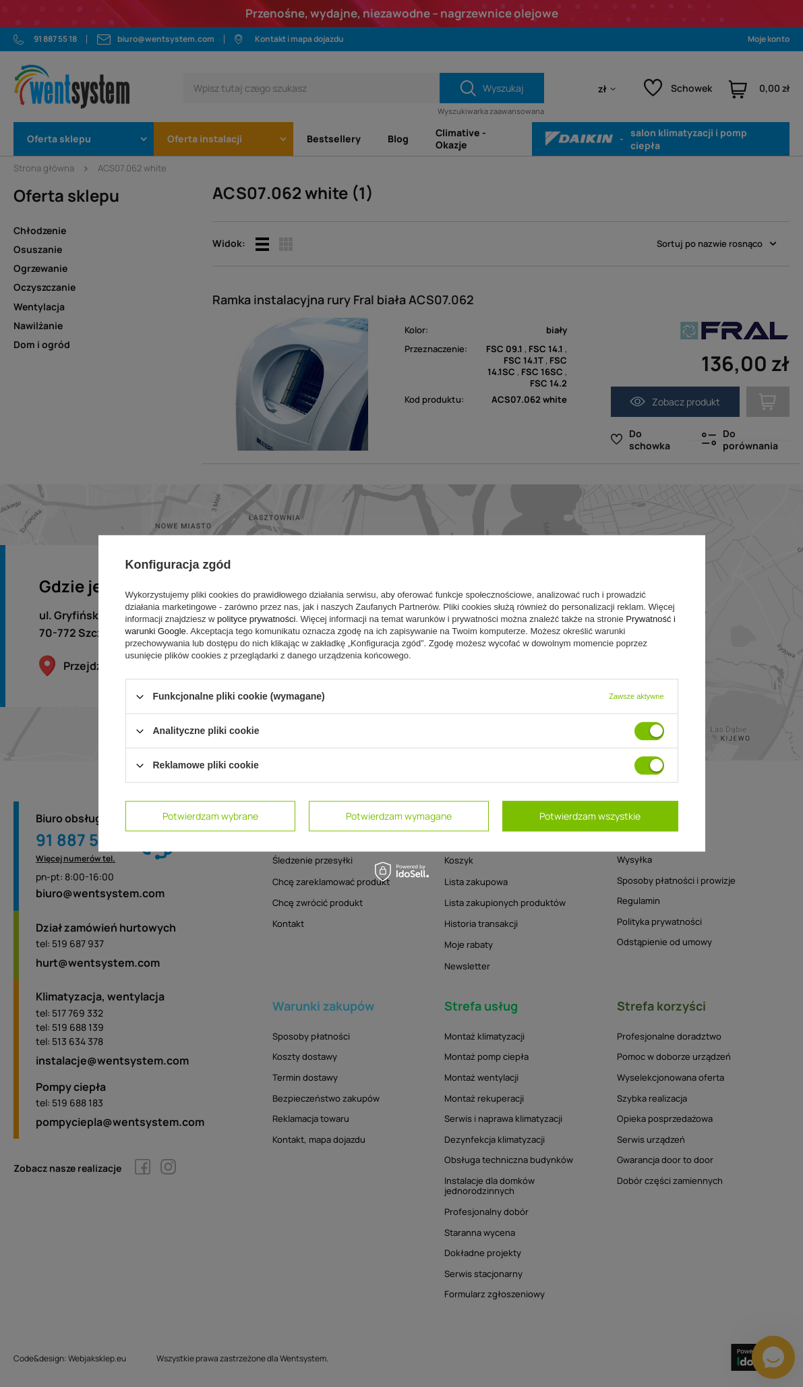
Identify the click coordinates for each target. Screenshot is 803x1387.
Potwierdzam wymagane (399, 816)
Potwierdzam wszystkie (590, 816)
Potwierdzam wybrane (210, 816)
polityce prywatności (256, 619)
